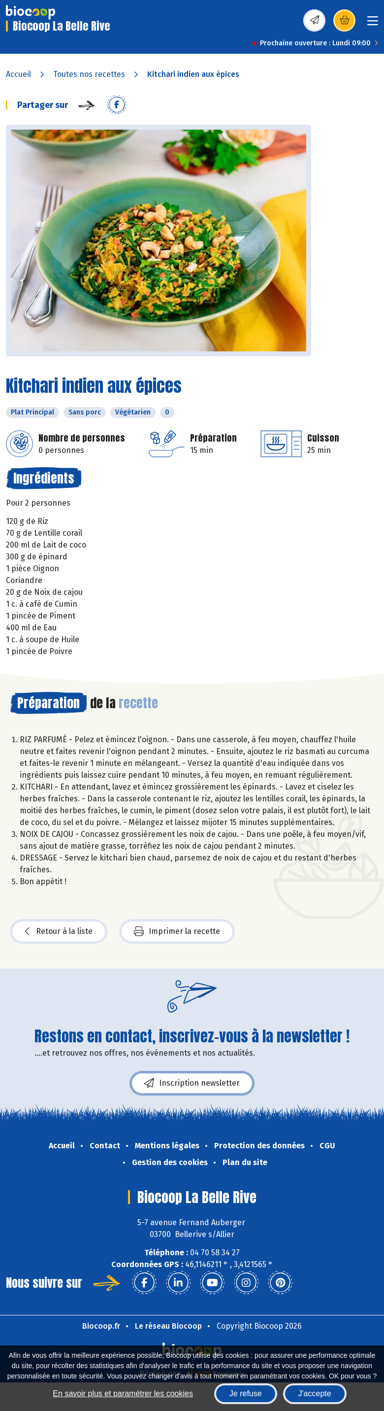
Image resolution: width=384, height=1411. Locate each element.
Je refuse (245, 1393)
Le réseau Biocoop (168, 1326)
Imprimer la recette (177, 931)
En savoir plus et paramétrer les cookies (123, 1393)
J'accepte (314, 1393)
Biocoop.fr (101, 1326)
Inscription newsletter (192, 1083)
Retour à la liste (59, 931)
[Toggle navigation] (372, 24)
